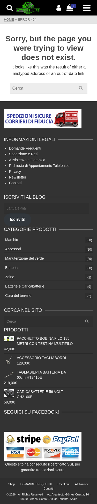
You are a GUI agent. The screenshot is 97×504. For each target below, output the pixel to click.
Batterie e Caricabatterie (24, 286)
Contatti (15, 183)
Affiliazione (82, 484)
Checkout (64, 484)
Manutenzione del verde (24, 258)
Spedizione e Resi (23, 154)
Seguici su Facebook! (31, 412)
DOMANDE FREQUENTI (36, 484)
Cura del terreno (18, 295)
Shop (11, 484)
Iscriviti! (17, 219)
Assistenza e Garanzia (27, 160)
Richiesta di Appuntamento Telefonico (39, 166)
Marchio (11, 240)
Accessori (13, 249)
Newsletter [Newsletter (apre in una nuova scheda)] (17, 177)
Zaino (9, 277)
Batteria (11, 268)
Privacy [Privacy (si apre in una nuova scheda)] (15, 171)
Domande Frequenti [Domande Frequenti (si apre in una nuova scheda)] (25, 148)
